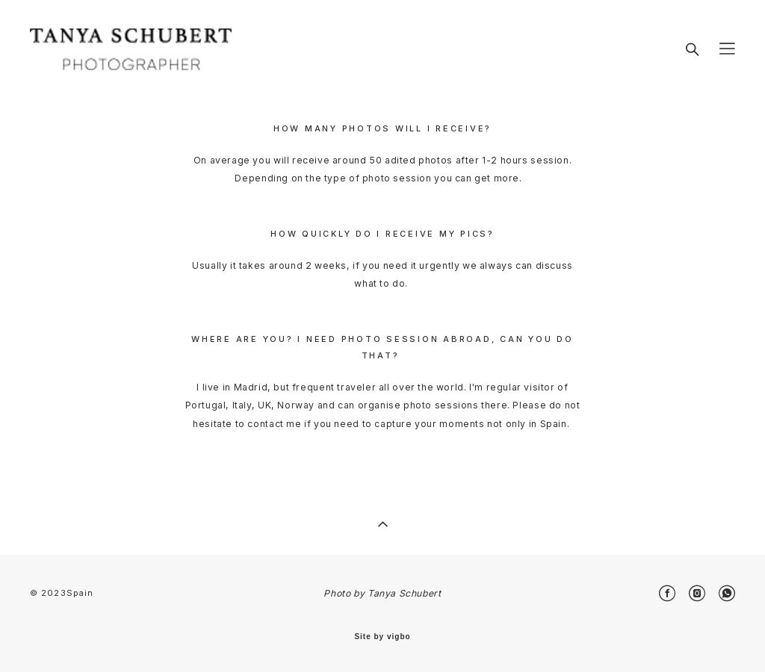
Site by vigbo (382, 637)
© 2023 (48, 593)
